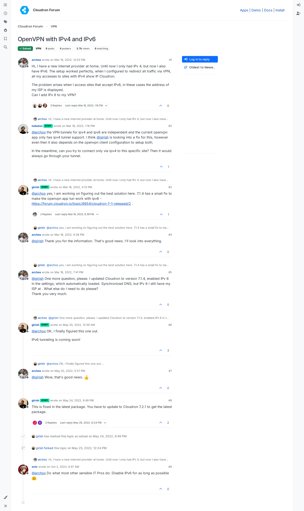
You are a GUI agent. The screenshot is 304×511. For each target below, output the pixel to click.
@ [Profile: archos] (39, 132)
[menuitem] (298, 5)
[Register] (298, 13)
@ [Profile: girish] (103, 137)
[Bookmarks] (5, 38)
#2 (170, 126)
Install (280, 10)
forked (48, 448)
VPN (38, 48)
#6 (170, 324)
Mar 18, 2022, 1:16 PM (80, 126)
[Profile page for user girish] (23, 190)
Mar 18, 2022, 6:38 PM (69, 234)
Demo (256, 10)
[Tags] (5, 22)
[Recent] (5, 13)
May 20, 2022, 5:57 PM (69, 370)
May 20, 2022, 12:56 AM (79, 324)
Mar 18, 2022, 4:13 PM (77, 187)
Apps (244, 10)
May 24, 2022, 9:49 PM (78, 400)
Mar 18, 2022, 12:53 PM (69, 59)
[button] (5, 497)
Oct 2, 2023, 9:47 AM (65, 466)
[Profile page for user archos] (23, 63)
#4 (170, 234)
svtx (35, 466)
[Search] (5, 47)
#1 (170, 59)
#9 (170, 466)
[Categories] (5, 5)
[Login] (298, 5)
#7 (170, 370)
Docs (268, 10)
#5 (170, 272)
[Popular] (5, 30)
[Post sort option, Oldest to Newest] (200, 67)
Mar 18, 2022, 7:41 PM (68, 272)
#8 (170, 400)
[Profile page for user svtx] (23, 470)
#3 (170, 187)
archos (36, 59)
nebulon (37, 126)
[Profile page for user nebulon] (23, 129)
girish (35, 187)
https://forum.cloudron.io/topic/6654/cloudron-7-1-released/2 (81, 203)
